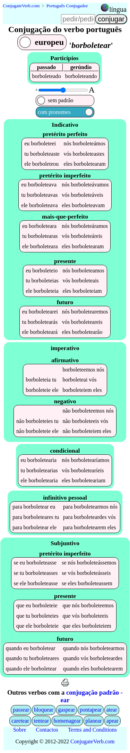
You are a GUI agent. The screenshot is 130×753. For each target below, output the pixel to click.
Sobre (19, 730)
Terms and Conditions (92, 730)
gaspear (66, 710)
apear (112, 721)
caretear (20, 721)
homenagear (67, 721)
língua (118, 9)
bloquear (43, 710)
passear (21, 710)
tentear (41, 721)
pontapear (91, 710)
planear (93, 721)
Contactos (47, 730)
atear (111, 710)
